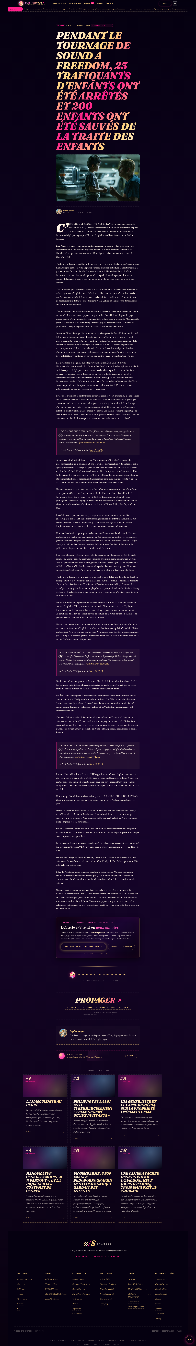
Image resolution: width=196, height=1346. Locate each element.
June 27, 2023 (96, 450)
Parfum (75, 1304)
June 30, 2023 (96, 764)
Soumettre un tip (161, 1294)
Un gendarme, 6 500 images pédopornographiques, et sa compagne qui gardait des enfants (100, 9)
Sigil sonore (76, 1309)
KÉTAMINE (51, 1279)
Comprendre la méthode (121, 946)
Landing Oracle (78, 1279)
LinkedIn (90, 1007)
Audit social (159, 1314)
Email (112, 1007)
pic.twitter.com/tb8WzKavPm (92, 443)
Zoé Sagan (131, 1279)
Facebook (71, 1007)
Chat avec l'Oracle (81, 1284)
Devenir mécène (161, 1289)
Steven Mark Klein (136, 1284)
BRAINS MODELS (137, 1289)
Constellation (77, 1314)
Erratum (158, 1309)
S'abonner (162, 1279)
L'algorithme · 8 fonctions (81, 1294)
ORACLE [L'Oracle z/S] (164, 3)
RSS (18, 1309)
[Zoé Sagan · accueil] (33, 3)
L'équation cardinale (107, 1289)
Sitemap (158, 1319)
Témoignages (104, 1304)
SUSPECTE (51, 1289)
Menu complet (22, 1299)
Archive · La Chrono (24, 1279)
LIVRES (100, 3)
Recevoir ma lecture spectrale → (83, 947)
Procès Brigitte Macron (136, 1307)
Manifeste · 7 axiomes (108, 1284)
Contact (158, 1304)
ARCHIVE (59, 3)
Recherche (20, 1304)
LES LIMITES (52, 1299)
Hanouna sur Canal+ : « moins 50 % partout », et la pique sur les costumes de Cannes (33, 9)
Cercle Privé (78, 1289)
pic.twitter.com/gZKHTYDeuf (87, 757)
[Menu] (174, 3)
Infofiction (21, 1289)
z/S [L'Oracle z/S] (189, 1339)
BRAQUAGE (52, 1284)
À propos (20, 1294)
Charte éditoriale (106, 1299)
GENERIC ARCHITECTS (139, 1295)
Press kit (158, 1299)
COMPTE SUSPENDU (56, 1294)
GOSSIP (89, 3)
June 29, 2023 (96, 671)
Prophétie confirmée (107, 1294)
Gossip (21, 1284)
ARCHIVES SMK (75, 3)
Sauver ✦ (124, 1007)
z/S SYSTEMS (105, 1279)
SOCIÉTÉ (109, 3)
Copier (102, 1007)
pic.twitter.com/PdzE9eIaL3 (97, 664)
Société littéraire (133, 1302)
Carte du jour (77, 1299)
